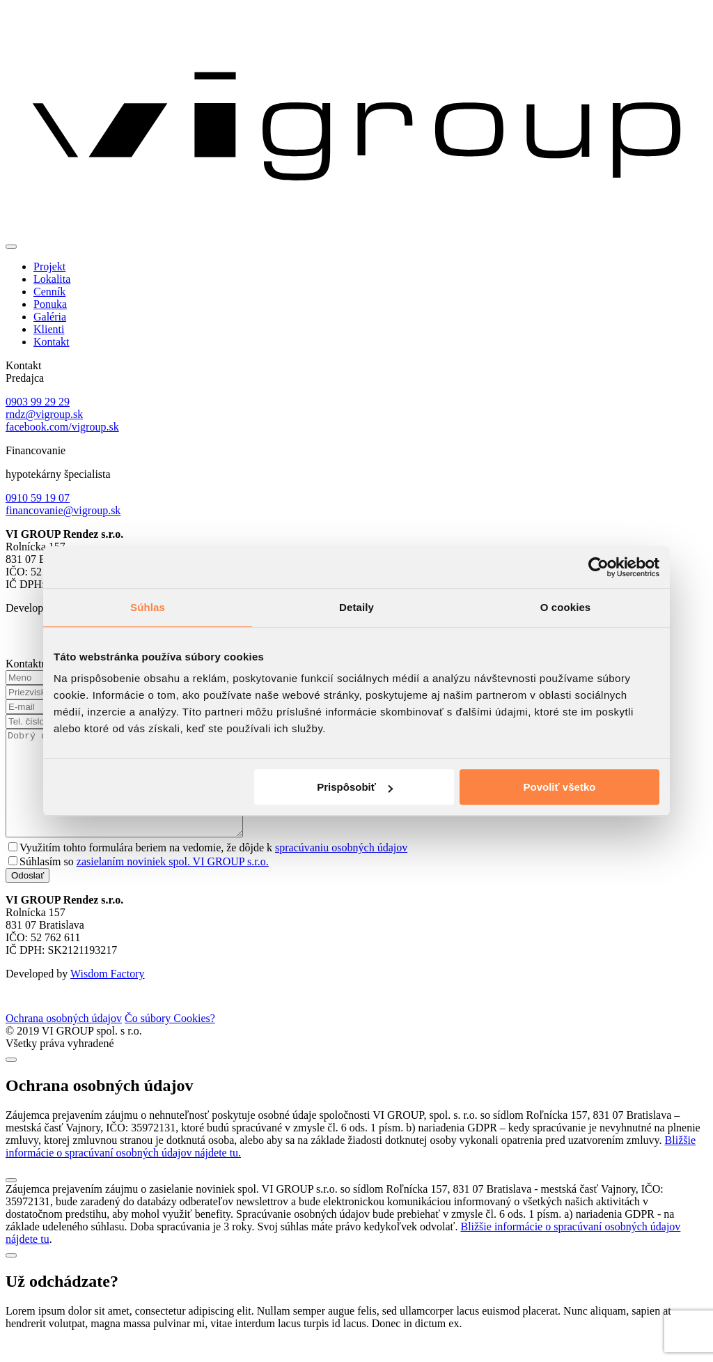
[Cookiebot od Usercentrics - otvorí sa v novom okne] (598, 567)
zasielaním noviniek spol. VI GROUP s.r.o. (173, 882)
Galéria (49, 317)
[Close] (11, 1080)
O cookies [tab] (565, 607)
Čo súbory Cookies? (170, 1039)
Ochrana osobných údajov (64, 1039)
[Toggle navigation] (11, 247)
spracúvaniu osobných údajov (341, 868)
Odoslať (27, 896)
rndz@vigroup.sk (44, 414)
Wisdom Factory (107, 994)
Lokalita (51, 279)
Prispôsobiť (355, 787)
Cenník (49, 291)
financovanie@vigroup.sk (63, 510)
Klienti (48, 329)
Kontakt (51, 342)
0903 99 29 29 (38, 402)
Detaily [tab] (356, 607)
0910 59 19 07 (38, 498)
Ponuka (50, 304)
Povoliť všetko (560, 787)
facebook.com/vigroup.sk (62, 427)
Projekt (49, 266)
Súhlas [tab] (147, 607)
